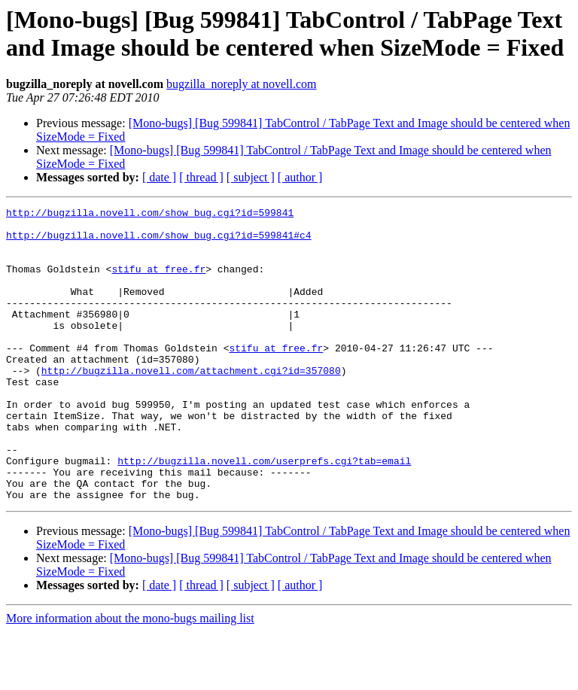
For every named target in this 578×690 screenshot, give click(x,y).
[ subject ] (251, 177)
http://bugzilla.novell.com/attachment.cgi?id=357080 (191, 404)
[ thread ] (201, 177)
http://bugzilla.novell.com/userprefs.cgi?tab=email (264, 512)
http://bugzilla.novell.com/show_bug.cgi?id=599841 (150, 214)
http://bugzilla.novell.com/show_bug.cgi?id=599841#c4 (159, 241)
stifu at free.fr (158, 282)
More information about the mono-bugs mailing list (130, 676)
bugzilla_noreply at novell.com (241, 84)
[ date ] (159, 177)
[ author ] (300, 177)
